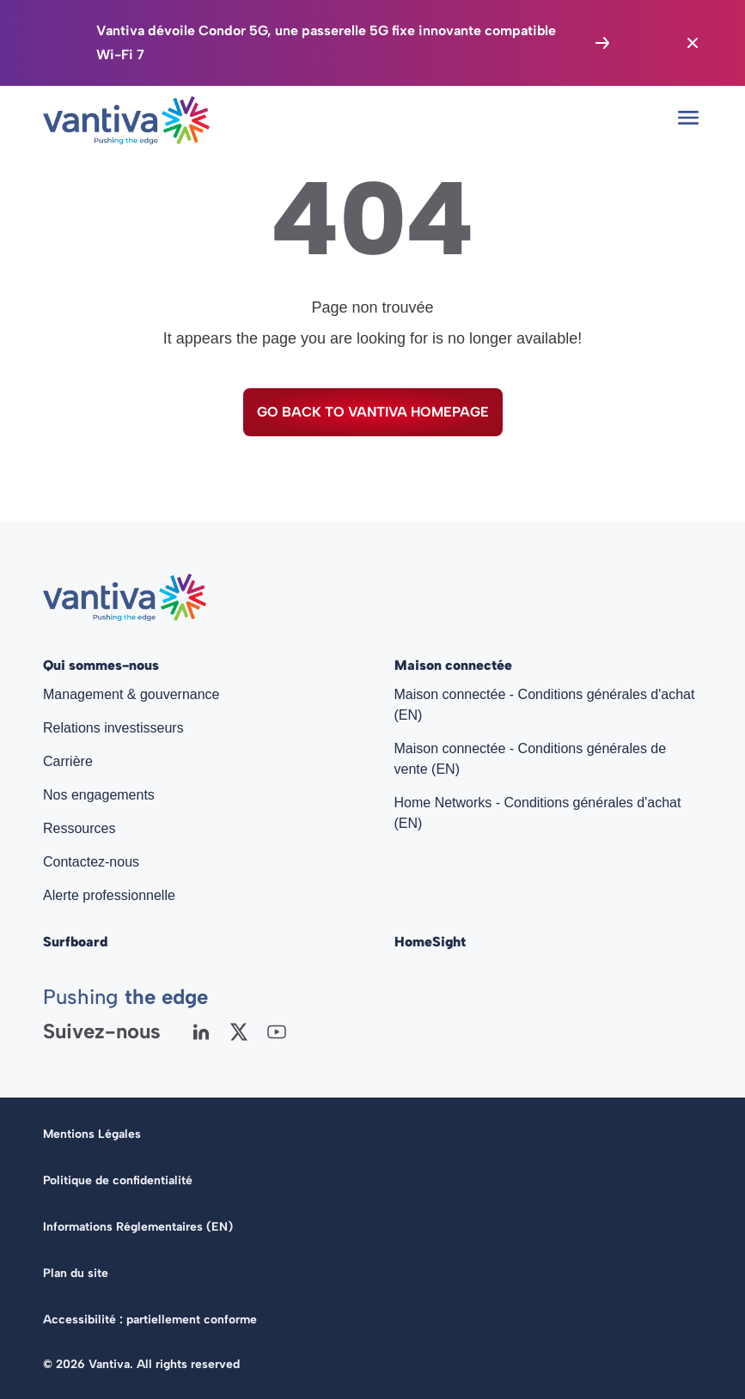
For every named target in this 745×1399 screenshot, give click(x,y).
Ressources (79, 828)
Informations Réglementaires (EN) (138, 1227)
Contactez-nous (91, 862)
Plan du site (75, 1273)
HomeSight (430, 942)
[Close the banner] (692, 42)
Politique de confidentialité (117, 1180)
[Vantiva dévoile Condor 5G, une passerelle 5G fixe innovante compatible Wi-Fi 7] (354, 43)
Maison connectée (453, 665)
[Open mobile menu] (688, 117)
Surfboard (75, 942)
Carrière (68, 761)
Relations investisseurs (113, 728)
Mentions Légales (92, 1134)
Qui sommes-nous (101, 665)
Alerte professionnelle (109, 895)
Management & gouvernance (131, 694)
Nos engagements (99, 795)
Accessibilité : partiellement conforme (150, 1319)
